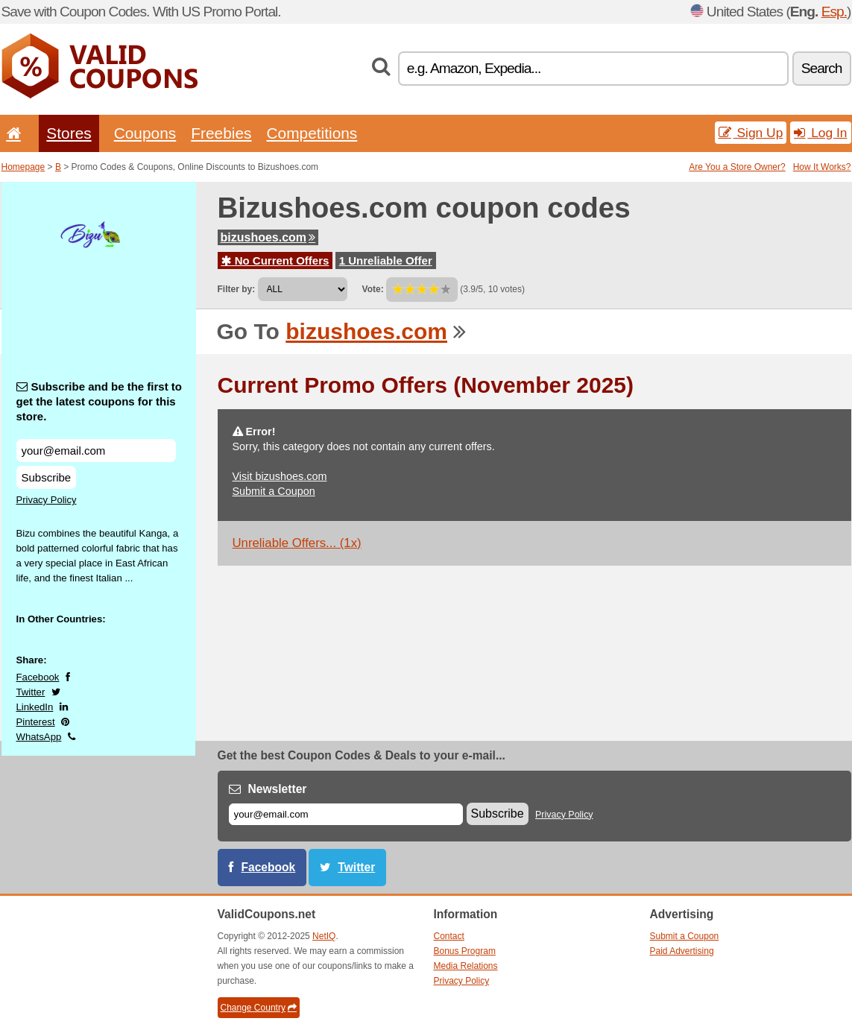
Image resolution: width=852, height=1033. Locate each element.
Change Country (259, 1007)
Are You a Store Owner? (737, 167)
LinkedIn (35, 707)
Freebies (221, 133)
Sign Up (751, 132)
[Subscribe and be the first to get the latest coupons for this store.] (96, 450)
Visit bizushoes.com (280, 476)
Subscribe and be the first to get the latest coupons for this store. (99, 401)
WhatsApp (39, 736)
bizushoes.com (268, 237)
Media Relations (466, 966)
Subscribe (47, 477)
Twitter (30, 692)
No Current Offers (275, 260)
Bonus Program (465, 951)
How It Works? (822, 167)
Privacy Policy (46, 499)
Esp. (834, 11)
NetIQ (323, 936)
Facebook (38, 677)
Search (821, 68)
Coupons (145, 133)
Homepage (23, 167)
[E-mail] (346, 814)
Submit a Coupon (274, 491)
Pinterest (35, 721)
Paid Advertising (682, 951)
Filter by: (237, 289)
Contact (449, 936)
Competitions (311, 133)
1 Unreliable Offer (385, 260)
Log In (820, 132)
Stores (68, 133)
